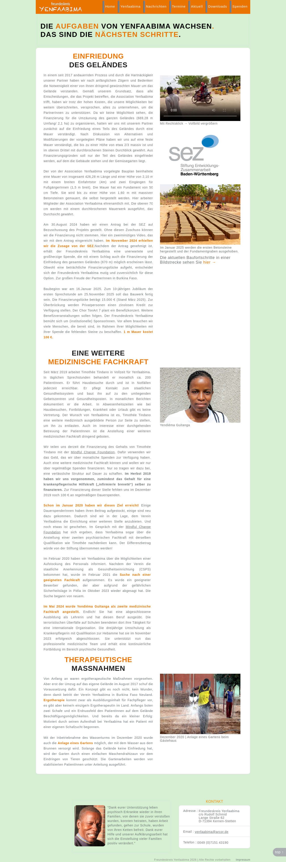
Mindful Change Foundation (93, 452)
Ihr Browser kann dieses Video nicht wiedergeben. (200, 98)
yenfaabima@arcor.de (211, 832)
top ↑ (279, 852)
